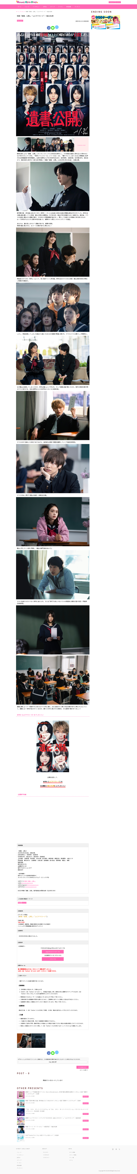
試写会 (45, 6)
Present (20, 20)
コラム (71, 1160)
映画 (19, 902)
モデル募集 (72, 1152)
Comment (82, 1067)
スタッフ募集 (72, 1155)
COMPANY (46, 1155)
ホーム (19, 6)
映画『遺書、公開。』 (30, 881)
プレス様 (71, 1157)
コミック (24, 902)
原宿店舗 (68, 6)
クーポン (60, 6)
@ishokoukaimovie (27, 883)
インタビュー (36, 6)
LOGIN (118, 2)
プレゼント (77, 6)
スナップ (52, 6)
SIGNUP (112, 2)
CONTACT (46, 1157)
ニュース (27, 6)
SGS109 (45, 1152)
